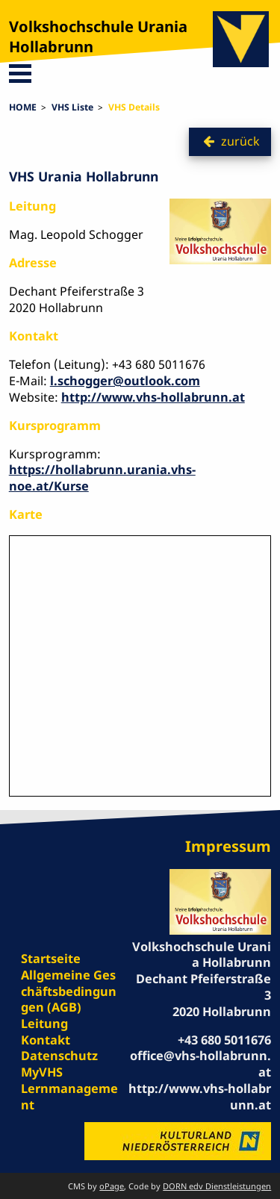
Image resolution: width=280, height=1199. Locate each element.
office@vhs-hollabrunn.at (200, 1063)
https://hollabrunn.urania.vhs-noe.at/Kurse (102, 477)
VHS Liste (72, 107)
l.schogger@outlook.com (125, 381)
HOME (23, 107)
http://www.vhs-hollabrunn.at (153, 397)
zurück (240, 141)
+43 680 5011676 (224, 1040)
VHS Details (134, 107)
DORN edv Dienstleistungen (217, 1186)
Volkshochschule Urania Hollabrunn (98, 36)
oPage (111, 1186)
